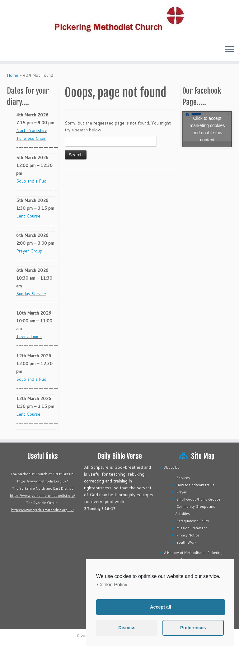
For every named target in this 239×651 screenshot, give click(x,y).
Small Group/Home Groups (198, 499)
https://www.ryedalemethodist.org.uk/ (42, 509)
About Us (171, 467)
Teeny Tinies (29, 336)
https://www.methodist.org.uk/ (42, 481)
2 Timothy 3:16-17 (99, 508)
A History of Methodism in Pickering (193, 552)
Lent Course (28, 216)
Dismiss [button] (126, 627)
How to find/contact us (195, 484)
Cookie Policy (112, 584)
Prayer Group (29, 251)
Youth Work (186, 542)
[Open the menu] (229, 49)
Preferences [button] (193, 627)
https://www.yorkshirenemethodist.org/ (42, 495)
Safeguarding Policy (192, 520)
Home (12, 75)
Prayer (181, 492)
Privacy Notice (187, 535)
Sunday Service (31, 294)
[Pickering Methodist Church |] (119, 20)
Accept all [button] (160, 606)
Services (183, 477)
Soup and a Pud (31, 181)
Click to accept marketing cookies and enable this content (207, 129)
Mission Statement (191, 528)
